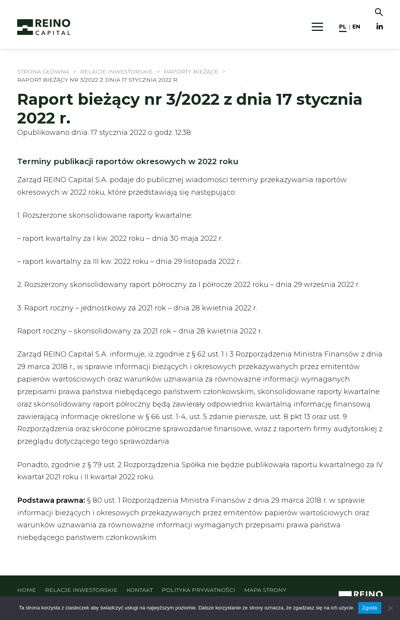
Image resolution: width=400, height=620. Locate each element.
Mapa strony (265, 589)
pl (342, 26)
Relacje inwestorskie (81, 589)
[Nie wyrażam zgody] (390, 608)
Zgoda (369, 608)
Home (26, 589)
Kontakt (140, 589)
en (356, 26)
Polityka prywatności (198, 589)
